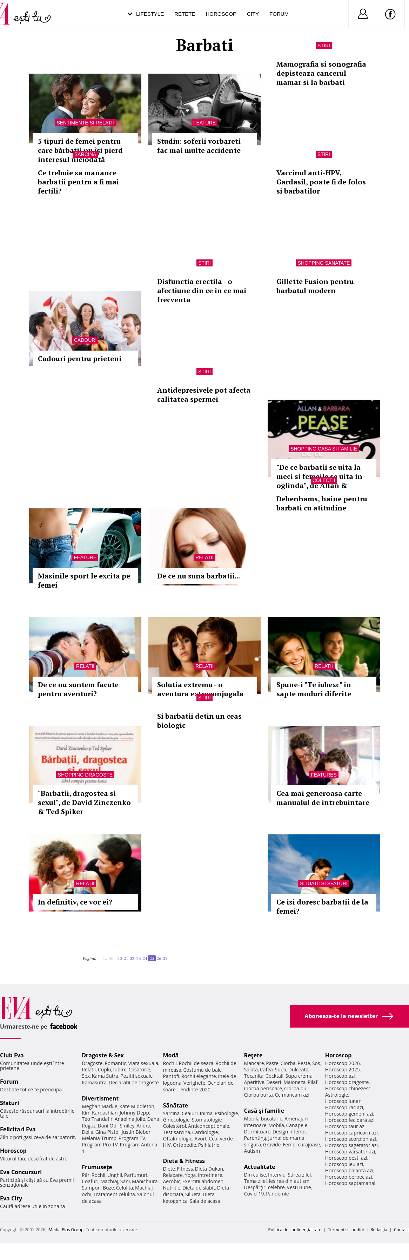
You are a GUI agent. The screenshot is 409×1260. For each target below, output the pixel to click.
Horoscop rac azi (344, 1107)
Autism (252, 1150)
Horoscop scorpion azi (350, 1139)
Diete (169, 1168)
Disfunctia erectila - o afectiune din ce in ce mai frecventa (201, 290)
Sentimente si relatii (85, 123)
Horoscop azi (340, 1075)
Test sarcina (176, 1132)
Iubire (120, 1069)
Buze (108, 1187)
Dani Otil (108, 1125)
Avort (200, 1138)
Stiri (323, 45)
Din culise (255, 1174)
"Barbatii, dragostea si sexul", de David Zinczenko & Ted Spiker (84, 802)
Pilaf (312, 1082)
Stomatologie (207, 1119)
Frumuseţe (97, 1167)
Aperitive (254, 1082)
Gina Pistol (107, 1132)
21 (126, 958)
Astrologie (336, 1094)
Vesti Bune (299, 1187)
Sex (86, 1075)
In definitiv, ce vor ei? (75, 902)
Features (324, 775)
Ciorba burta (258, 1094)
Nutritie (171, 1187)
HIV (167, 1145)
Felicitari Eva (18, 1129)
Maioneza (294, 1082)
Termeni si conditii (346, 1230)
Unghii (114, 1175)
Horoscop (221, 14)
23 (138, 958)
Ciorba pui (296, 1088)
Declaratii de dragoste (134, 1082)
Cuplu (104, 1069)
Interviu (277, 1174)
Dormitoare (257, 1131)
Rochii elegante (198, 1076)
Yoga (190, 1175)
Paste (272, 1063)
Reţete (253, 1055)
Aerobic (171, 1181)
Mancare (254, 1063)
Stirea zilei (299, 1174)
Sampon (91, 1187)
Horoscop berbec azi (348, 1176)
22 (132, 958)
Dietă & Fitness (184, 1161)
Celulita (124, 1187)
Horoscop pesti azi (346, 1157)
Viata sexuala (143, 1063)
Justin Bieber (136, 1132)
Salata (251, 1069)
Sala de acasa (205, 1201)
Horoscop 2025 (342, 1069)
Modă (171, 1055)
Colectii (324, 480)
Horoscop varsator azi (350, 1151)
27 (165, 958)
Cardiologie (205, 1132)
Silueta (193, 1194)
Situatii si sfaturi (324, 883)
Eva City (11, 1198)
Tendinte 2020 (194, 1089)
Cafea (266, 1069)
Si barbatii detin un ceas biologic (199, 720)
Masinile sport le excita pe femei (84, 580)
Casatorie (139, 1069)
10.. (112, 958)
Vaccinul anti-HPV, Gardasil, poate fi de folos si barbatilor (321, 182)
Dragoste (92, 1063)
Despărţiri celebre (264, 1187)
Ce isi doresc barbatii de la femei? (322, 906)
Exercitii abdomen (202, 1181)
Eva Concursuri (21, 1172)
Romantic (115, 1063)
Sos (316, 1063)
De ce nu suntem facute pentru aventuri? (78, 689)
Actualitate (259, 1167)
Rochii (98, 1175)
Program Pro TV (100, 1144)
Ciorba (288, 1063)
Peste (303, 1063)
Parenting (255, 1137)
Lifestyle (150, 14)
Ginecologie (176, 1119)
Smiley (127, 1125)
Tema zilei (255, 1181)
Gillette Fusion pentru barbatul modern (315, 286)
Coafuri (90, 1181)
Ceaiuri (190, 1113)
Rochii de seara (196, 1063)
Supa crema (299, 1075)
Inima (206, 1113)
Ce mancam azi (292, 1094)
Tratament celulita (114, 1194)
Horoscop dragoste (347, 1082)
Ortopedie (184, 1145)
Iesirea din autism (289, 1181)
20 (120, 958)
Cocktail (274, 1075)
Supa (281, 1069)
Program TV (132, 1138)
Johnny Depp (134, 1112)
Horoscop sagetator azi (351, 1145)
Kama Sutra (105, 1075)
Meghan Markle (100, 1106)
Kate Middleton (136, 1106)
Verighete (194, 1082)
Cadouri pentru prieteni (79, 358)
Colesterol (174, 1126)
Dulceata (298, 1069)
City (253, 14)
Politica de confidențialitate (294, 1230)
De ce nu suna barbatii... (198, 576)
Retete (184, 14)
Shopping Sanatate (324, 263)
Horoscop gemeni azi (349, 1113)
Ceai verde (221, 1138)
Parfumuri (135, 1175)
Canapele (296, 1125)
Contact (401, 1230)
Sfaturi (9, 1103)
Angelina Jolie (130, 1119)
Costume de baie (202, 1069)
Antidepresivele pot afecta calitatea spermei (203, 394)
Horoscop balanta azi (349, 1170)
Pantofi (171, 1076)
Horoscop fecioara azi (350, 1120)
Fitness (185, 1168)
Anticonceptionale (208, 1126)
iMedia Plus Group (65, 1230)
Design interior (289, 1131)
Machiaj (110, 1181)
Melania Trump (99, 1138)
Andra (143, 1125)
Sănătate (175, 1105)
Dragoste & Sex (103, 1055)
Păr (85, 1175)
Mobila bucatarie (263, 1118)
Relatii (204, 557)
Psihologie (226, 1113)
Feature (204, 123)
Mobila (276, 1125)
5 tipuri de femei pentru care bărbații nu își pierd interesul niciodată (80, 150)
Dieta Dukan (209, 1168)
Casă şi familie (264, 1111)
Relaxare (173, 1175)
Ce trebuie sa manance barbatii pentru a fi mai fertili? (78, 182)
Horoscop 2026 (342, 1063)
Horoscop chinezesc (348, 1088)
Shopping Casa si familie (323, 449)
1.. (105, 958)
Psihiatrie (209, 1145)
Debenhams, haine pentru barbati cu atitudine (321, 503)
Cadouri (85, 340)
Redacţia (378, 1230)
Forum (279, 14)
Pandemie (277, 1193)
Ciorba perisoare (263, 1088)
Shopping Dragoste (85, 775)
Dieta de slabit (198, 1187)
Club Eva (12, 1055)
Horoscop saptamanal (350, 1183)
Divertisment (100, 1098)
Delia (87, 1132)
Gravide (272, 1144)
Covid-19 (254, 1193)
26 (159, 958)
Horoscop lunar (343, 1101)
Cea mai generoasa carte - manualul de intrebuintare (322, 797)
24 (145, 958)
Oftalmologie (177, 1138)
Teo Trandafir (97, 1119)
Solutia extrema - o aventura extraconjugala (200, 689)
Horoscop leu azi (344, 1164)
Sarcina (85, 154)
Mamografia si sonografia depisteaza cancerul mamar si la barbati (321, 73)
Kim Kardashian (100, 1112)
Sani (125, 1181)
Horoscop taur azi (345, 1126)
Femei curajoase (301, 1144)
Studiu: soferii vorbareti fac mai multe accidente (199, 145)
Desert (273, 1082)
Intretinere (210, 1175)
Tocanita (254, 1075)
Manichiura (144, 1181)
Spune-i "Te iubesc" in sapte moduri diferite (313, 689)
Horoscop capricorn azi (351, 1132)
